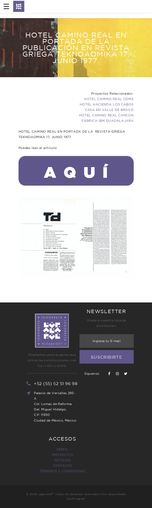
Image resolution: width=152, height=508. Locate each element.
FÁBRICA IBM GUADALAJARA (107, 120)
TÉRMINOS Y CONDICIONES (44, 471)
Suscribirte (106, 345)
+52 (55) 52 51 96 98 (64, 383)
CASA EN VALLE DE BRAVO (109, 110)
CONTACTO (44, 465)
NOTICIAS (44, 460)
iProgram (78, 498)
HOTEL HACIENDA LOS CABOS (107, 104)
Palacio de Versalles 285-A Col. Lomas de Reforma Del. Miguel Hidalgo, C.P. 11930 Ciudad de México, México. (64, 406)
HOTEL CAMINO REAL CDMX (108, 99)
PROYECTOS (43, 455)
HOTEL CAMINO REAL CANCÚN (106, 115)
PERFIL (44, 449)
